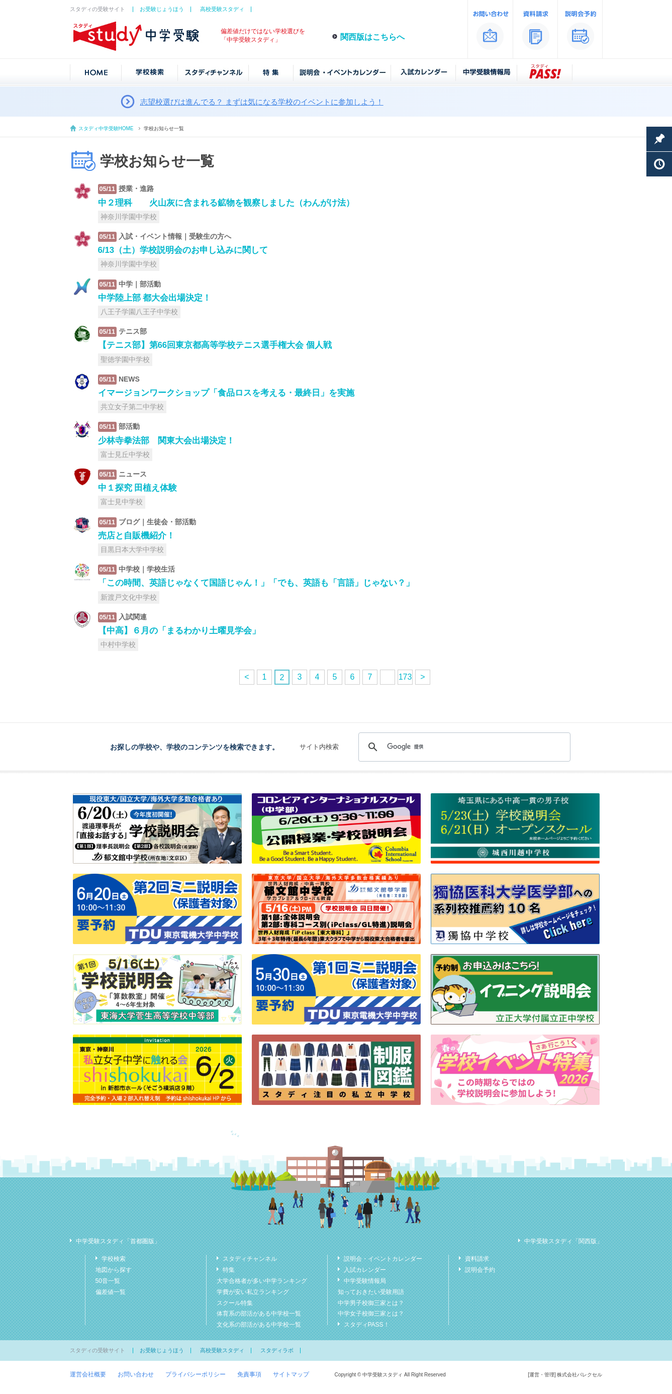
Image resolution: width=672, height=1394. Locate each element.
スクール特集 (235, 1303)
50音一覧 (107, 1280)
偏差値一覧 (110, 1291)
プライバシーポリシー (195, 1374)
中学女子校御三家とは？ (371, 1313)
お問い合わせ (136, 1374)
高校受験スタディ (222, 9)
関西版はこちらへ (372, 37)
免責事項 (249, 1374)
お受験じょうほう (162, 9)
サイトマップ (291, 1374)
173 (405, 677)
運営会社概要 (88, 1374)
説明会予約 (480, 1269)
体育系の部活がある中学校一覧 (259, 1313)
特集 (229, 1269)
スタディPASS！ (367, 1324)
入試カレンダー (365, 1269)
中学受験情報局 (365, 1280)
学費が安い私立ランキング (253, 1291)
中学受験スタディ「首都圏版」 (118, 1241)
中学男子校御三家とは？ (371, 1303)
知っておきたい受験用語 (371, 1291)
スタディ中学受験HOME (106, 128)
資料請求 (477, 1258)
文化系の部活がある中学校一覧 (259, 1324)
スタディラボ (277, 1350)
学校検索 (114, 1258)
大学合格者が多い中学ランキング (262, 1280)
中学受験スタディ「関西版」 (563, 1241)
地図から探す (113, 1269)
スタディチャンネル (250, 1258)
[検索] (462, 747)
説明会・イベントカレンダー (383, 1258)
